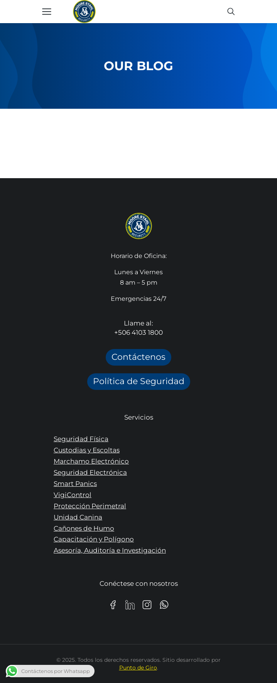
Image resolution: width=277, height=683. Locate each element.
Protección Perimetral (90, 506)
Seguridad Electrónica (90, 472)
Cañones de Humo (84, 528)
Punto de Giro (138, 667)
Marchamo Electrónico (91, 461)
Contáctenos (138, 357)
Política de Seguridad (138, 381)
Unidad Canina (78, 517)
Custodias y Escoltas (87, 450)
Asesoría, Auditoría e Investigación (110, 550)
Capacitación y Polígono (94, 539)
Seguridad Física (81, 439)
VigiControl (72, 495)
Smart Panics (75, 483)
